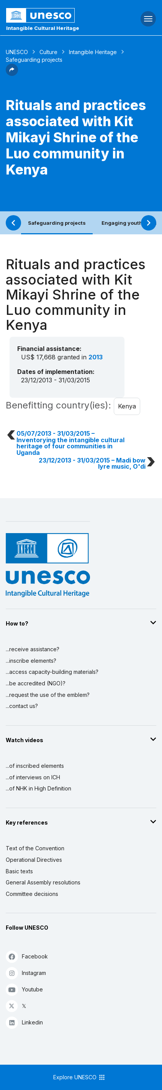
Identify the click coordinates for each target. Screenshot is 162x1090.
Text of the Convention (35, 848)
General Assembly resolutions (43, 882)
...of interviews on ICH (33, 777)
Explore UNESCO (79, 1077)
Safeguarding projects (57, 223)
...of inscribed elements (35, 765)
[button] (12, 73)
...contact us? (22, 706)
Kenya (127, 406)
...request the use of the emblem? (48, 695)
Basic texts (19, 871)
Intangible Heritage (93, 52)
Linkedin (24, 1022)
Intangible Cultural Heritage (42, 28)
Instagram (26, 973)
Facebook (27, 956)
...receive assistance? (32, 649)
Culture (48, 52)
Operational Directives (34, 859)
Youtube (24, 989)
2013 (95, 357)
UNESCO (17, 52)
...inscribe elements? (31, 660)
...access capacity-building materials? (52, 671)
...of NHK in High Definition (38, 788)
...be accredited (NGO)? (35, 683)
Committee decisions (32, 894)
